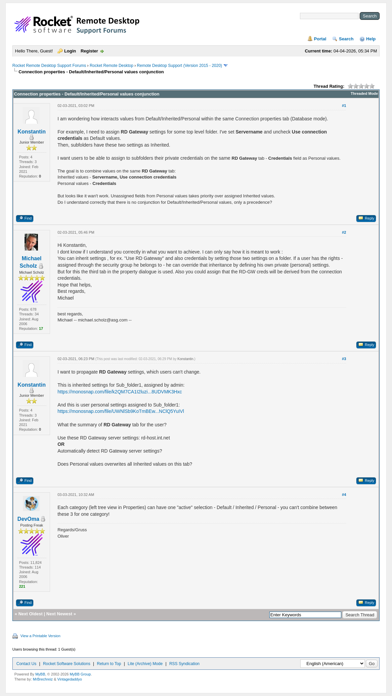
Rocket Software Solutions (66, 663)
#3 (344, 359)
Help (371, 38)
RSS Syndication (184, 663)
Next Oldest (30, 613)
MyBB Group (80, 674)
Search (346, 38)
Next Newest (59, 613)
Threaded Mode (364, 93)
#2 (344, 232)
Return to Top (109, 663)
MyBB (40, 674)
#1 (344, 106)
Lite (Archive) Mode (145, 663)
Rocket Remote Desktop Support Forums (49, 65)
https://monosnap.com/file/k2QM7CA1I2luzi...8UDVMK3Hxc (119, 391)
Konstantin (31, 131)
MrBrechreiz (43, 679)
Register (89, 50)
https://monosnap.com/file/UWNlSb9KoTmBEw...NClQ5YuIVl (120, 411)
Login (70, 50)
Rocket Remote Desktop (111, 65)
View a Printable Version (40, 636)
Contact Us (26, 663)
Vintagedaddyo (69, 679)
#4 (344, 495)
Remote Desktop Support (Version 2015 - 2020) (179, 65)
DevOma (28, 519)
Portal (320, 38)
